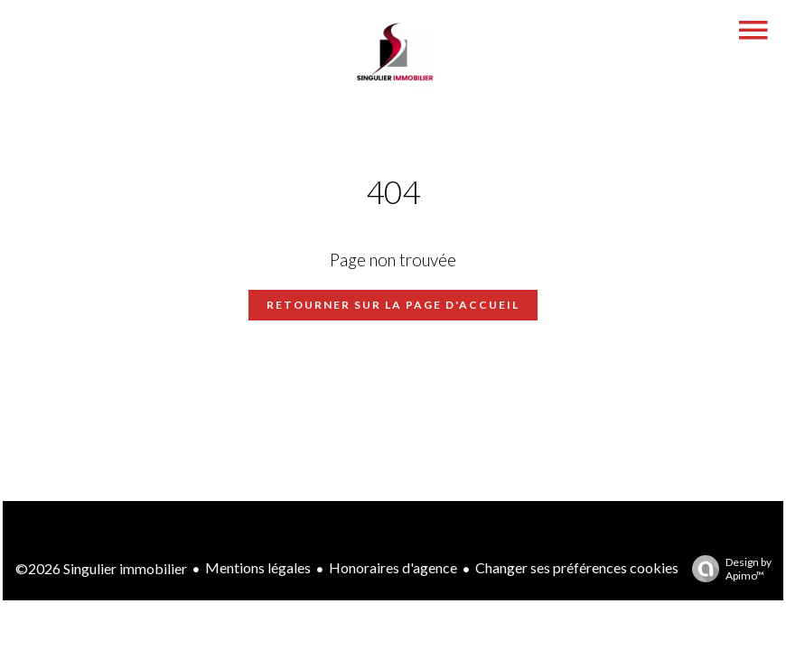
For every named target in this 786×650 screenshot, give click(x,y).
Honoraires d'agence (393, 567)
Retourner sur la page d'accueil (393, 304)
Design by (727, 568)
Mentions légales (258, 567)
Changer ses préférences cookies (576, 567)
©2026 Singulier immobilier (101, 568)
